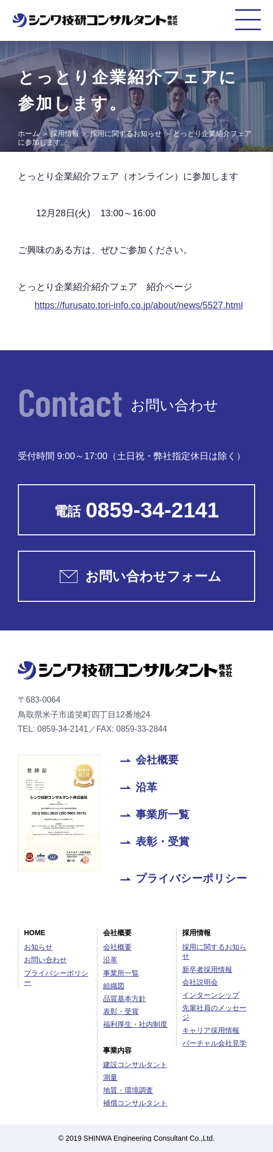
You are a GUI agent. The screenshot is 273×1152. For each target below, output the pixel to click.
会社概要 (157, 760)
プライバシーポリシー (191, 878)
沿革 (146, 787)
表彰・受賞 (162, 842)
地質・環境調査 (128, 1090)
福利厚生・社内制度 (135, 1024)
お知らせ (38, 947)
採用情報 (65, 133)
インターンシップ (210, 995)
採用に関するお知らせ (126, 133)
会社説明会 (200, 982)
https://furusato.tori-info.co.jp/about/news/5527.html (139, 305)
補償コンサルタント (135, 1103)
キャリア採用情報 (210, 1030)
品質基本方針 (124, 999)
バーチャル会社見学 (214, 1043)
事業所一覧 (162, 814)
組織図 (114, 986)
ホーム (28, 133)
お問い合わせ (45, 960)
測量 (110, 1077)
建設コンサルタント (135, 1064)
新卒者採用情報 (207, 969)
